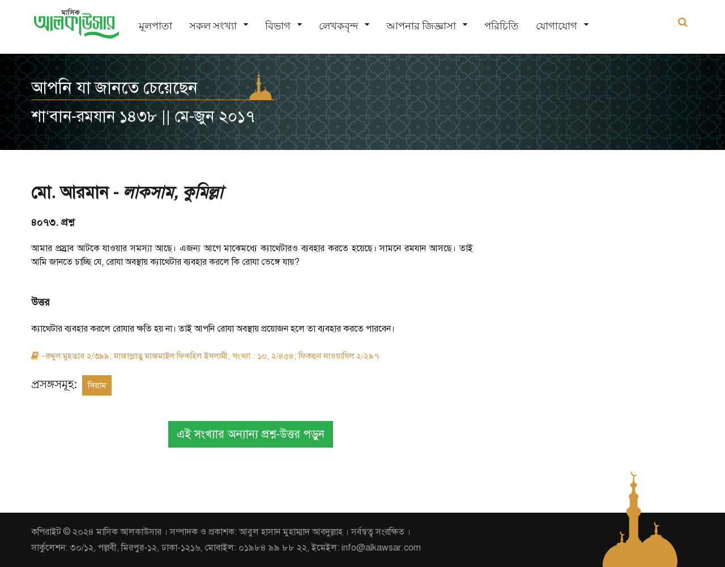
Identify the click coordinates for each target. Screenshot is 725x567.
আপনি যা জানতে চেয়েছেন (114, 87)
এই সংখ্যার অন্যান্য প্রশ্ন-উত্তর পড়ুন (251, 434)
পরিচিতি (501, 26)
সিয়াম (97, 385)
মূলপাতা (155, 26)
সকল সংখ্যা (213, 26)
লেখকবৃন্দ (338, 26)
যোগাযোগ (556, 26)
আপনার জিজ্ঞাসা (421, 26)
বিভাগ (278, 26)
